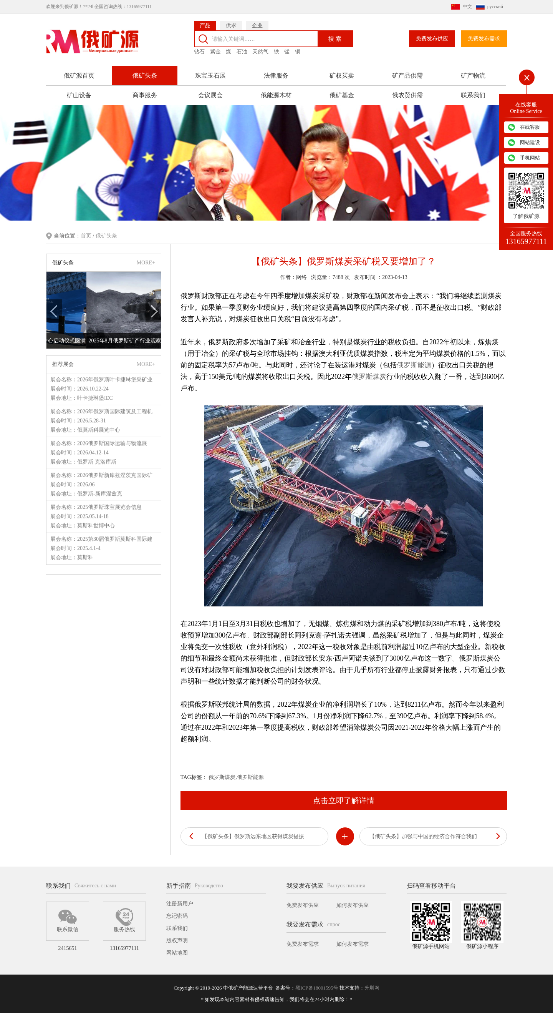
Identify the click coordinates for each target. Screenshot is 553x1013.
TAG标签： (193, 777)
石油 (242, 52)
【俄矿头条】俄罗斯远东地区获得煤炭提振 (253, 836)
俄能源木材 (276, 95)
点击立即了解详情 (343, 800)
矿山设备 (79, 95)
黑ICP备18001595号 (316, 988)
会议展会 (210, 95)
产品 (205, 25)
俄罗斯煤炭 (369, 376)
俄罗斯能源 (414, 365)
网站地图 (177, 953)
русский (495, 6)
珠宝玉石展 (210, 75)
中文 (467, 6)
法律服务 (276, 75)
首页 (87, 236)
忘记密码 (177, 916)
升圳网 (371, 988)
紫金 (215, 52)
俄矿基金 (341, 95)
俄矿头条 (144, 75)
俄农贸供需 (407, 95)
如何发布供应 (352, 905)
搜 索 (334, 38)
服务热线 (124, 920)
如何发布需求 (352, 944)
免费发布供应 (432, 39)
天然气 (260, 52)
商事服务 (144, 95)
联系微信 (67, 920)
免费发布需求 (484, 39)
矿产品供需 (407, 75)
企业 (257, 25)
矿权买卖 (341, 75)
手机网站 (530, 158)
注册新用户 (179, 904)
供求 (231, 25)
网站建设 (530, 142)
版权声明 (177, 940)
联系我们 (473, 95)
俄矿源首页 (79, 75)
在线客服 (530, 127)
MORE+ (146, 263)
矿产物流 (473, 75)
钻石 (199, 52)
